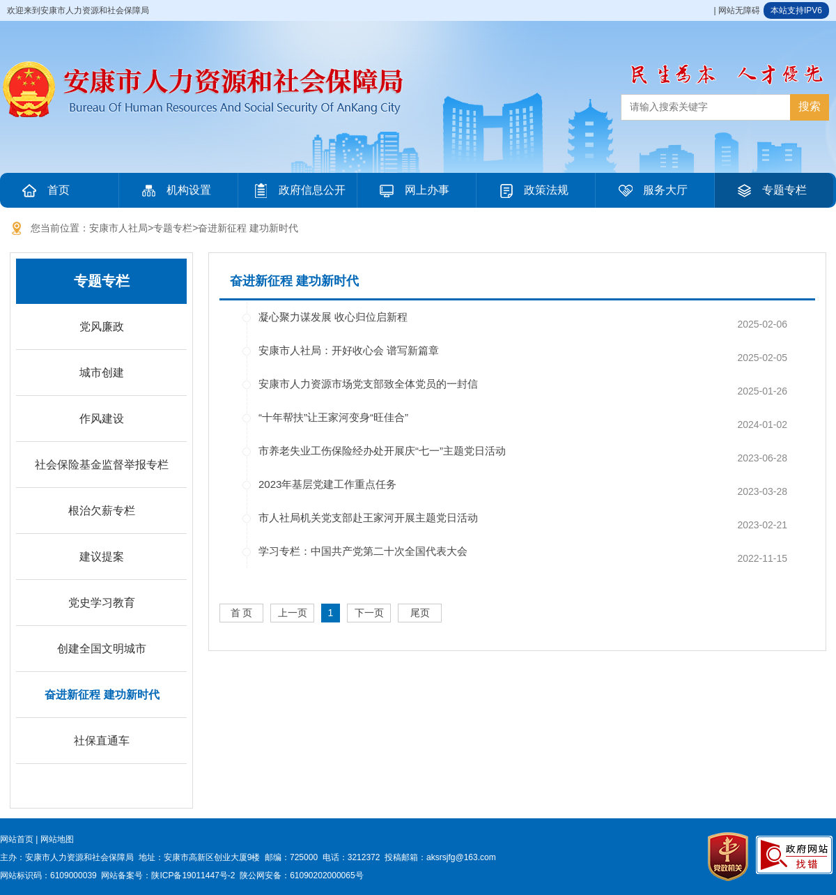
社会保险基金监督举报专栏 (102, 465)
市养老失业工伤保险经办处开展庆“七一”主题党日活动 (382, 451)
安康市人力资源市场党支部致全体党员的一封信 (368, 384)
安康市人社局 (118, 228)
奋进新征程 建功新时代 (248, 228)
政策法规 (532, 190)
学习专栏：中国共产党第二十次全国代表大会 (362, 551)
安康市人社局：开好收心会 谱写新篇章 (348, 350)
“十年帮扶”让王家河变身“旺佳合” (333, 417)
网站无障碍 (739, 10)
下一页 (369, 612)
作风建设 (101, 418)
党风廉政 (101, 326)
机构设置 (175, 190)
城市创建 (101, 372)
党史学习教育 (101, 603)
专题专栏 (770, 190)
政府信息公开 (298, 190)
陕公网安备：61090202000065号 (301, 875)
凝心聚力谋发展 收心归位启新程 (333, 317)
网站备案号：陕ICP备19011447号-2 (168, 875)
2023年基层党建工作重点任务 (327, 484)
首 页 (242, 612)
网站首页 (16, 839)
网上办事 (413, 190)
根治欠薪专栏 (101, 511)
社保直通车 (102, 741)
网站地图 (57, 839)
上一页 (292, 612)
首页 (45, 190)
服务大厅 (651, 190)
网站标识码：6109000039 (48, 875)
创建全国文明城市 (101, 649)
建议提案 (101, 557)
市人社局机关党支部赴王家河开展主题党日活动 (368, 517)
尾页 (420, 612)
